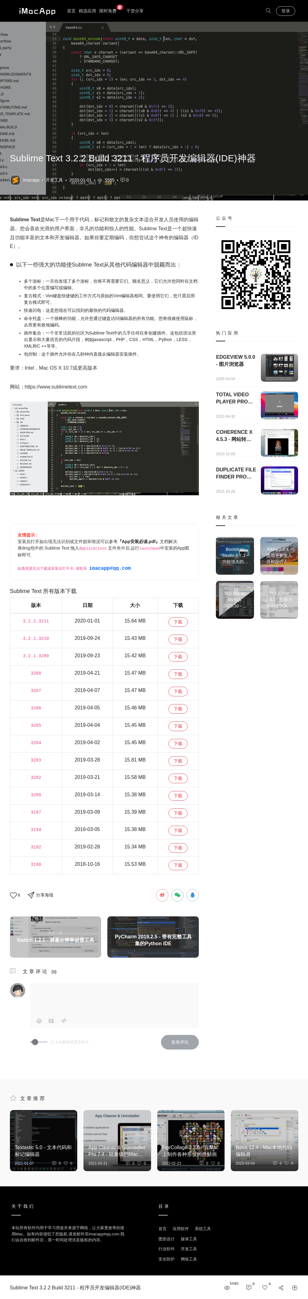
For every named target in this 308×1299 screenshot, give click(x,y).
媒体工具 (189, 1239)
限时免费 (111, 10)
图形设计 (166, 1239)
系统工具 (203, 1228)
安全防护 (166, 1259)
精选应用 (87, 10)
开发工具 (54, 180)
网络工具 (189, 1259)
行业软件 (166, 1249)
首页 (71, 10)
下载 (178, 621)
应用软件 (181, 1228)
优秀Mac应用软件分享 (36, 11)
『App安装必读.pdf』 (139, 541)
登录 (285, 10)
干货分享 (135, 10)
